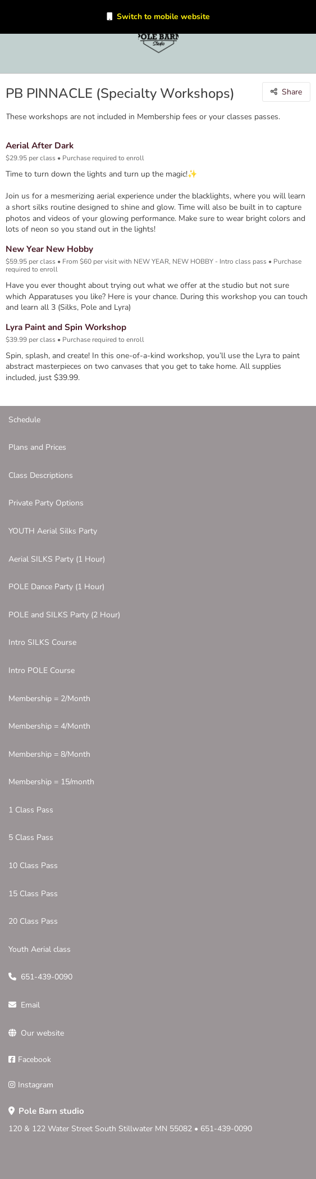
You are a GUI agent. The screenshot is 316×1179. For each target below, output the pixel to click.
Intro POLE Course (41, 670)
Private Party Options (46, 503)
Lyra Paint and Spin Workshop (66, 327)
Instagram (35, 1084)
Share (292, 92)
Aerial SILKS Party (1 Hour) (56, 559)
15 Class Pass (33, 893)
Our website (42, 1033)
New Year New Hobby (49, 249)
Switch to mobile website (163, 16)
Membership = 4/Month (49, 726)
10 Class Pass (33, 865)
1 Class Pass (30, 810)
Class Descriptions (40, 475)
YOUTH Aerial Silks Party (52, 531)
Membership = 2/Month (49, 698)
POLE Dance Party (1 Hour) (56, 586)
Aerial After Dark (40, 145)
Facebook (34, 1059)
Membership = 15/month (51, 781)
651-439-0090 (46, 977)
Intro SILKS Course (42, 642)
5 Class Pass (30, 837)
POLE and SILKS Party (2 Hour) (64, 614)
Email (30, 1005)
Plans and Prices (37, 447)
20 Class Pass (33, 921)
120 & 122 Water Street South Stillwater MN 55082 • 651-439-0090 (130, 1120)
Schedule (24, 419)
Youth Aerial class (39, 949)
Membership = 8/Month (49, 754)
